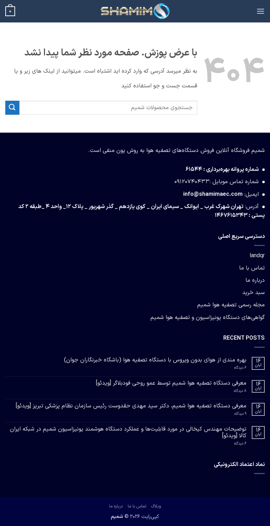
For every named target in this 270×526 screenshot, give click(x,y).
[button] (260, 11)
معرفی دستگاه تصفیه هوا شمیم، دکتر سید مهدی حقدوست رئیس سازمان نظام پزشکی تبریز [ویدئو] (131, 406)
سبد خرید (253, 292)
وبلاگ (156, 506)
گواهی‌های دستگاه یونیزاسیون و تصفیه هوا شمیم (207, 317)
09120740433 (192, 182)
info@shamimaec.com (213, 194)
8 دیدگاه (234, 391)
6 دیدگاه (233, 368)
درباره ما (255, 280)
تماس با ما (252, 268)
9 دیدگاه (233, 414)
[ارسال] (12, 107)
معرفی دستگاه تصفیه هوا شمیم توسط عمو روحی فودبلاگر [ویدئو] (171, 383)
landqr (257, 256)
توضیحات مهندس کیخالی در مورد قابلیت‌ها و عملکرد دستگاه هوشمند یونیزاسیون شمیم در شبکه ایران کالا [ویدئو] (128, 432)
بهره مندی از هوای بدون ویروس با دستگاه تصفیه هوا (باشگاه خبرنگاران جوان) (155, 360)
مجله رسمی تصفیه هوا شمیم (231, 305)
